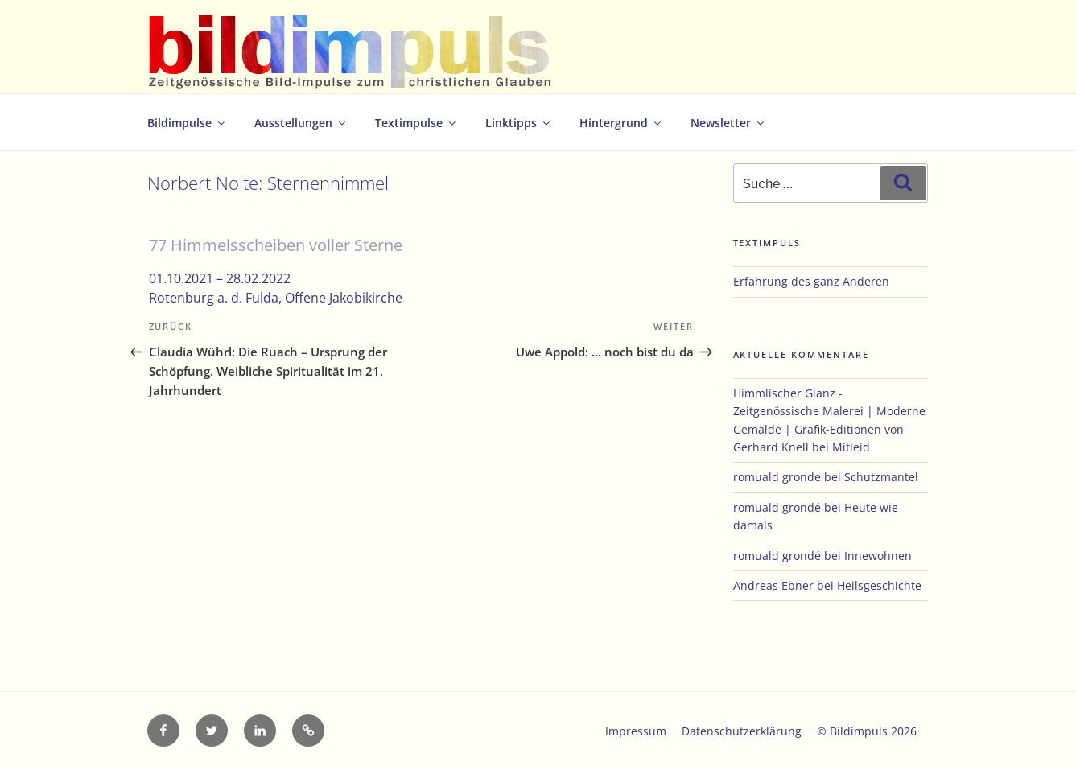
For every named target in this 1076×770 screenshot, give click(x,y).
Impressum (635, 731)
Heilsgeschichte (879, 585)
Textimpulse (416, 122)
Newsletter (728, 122)
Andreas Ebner (773, 585)
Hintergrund (621, 122)
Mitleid (851, 447)
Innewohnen (878, 555)
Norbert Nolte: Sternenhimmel (268, 183)
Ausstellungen (301, 122)
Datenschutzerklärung (742, 731)
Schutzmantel (881, 476)
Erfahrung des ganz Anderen (811, 281)
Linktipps (518, 122)
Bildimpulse (187, 122)
